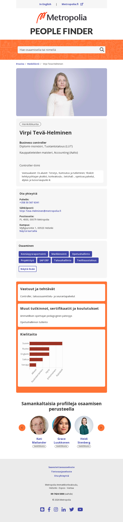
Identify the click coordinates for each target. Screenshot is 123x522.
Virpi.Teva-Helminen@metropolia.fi (40, 210)
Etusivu (20, 63)
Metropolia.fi (72, 4)
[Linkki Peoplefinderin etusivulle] (61, 17)
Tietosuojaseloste (61, 471)
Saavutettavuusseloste (61, 467)
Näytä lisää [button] (28, 269)
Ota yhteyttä (61, 475)
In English (45, 4)
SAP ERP (44, 260)
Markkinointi (59, 254)
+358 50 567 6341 (29, 202)
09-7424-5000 (57, 493)
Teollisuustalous (86, 260)
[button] (22, 427)
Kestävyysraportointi (33, 254)
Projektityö (27, 260)
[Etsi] (102, 49)
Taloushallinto (62, 260)
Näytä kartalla (61, 231)
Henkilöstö (33, 63)
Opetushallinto (81, 254)
